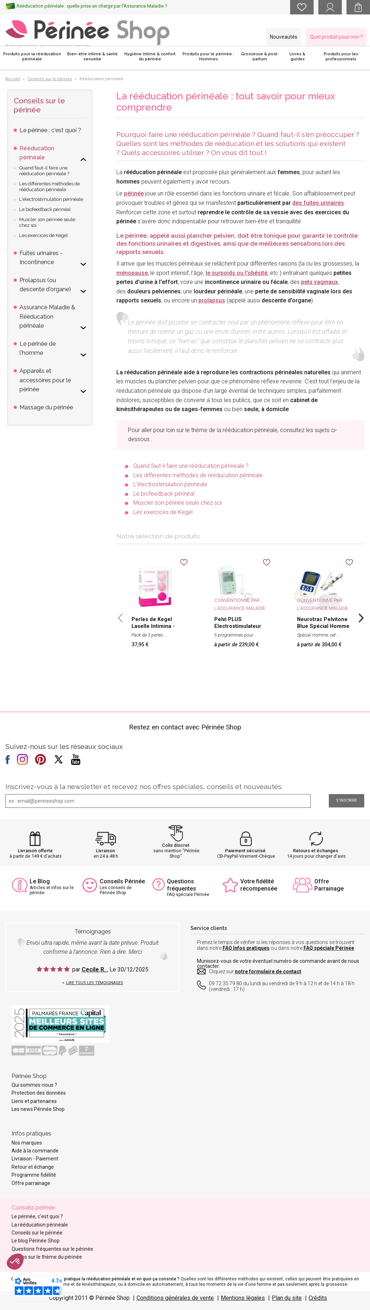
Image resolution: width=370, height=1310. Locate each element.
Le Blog (40, 881)
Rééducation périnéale (37, 153)
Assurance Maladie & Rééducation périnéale (47, 316)
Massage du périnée (46, 407)
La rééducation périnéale (40, 1225)
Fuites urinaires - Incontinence (41, 258)
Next (361, 617)
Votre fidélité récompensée (258, 885)
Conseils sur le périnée (39, 105)
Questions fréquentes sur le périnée (52, 1249)
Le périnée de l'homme (38, 348)
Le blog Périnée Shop (36, 1241)
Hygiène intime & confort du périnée (150, 56)
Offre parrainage (31, 1183)
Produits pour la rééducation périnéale (32, 56)
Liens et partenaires (34, 1101)
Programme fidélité (34, 1175)
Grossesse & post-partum (260, 56)
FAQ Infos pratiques (246, 948)
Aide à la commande (35, 1151)
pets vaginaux (319, 282)
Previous (120, 617)
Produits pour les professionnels (341, 56)
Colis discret (175, 845)
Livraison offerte (35, 850)
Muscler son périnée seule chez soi (177, 502)
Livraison (105, 850)
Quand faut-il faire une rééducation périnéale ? (191, 465)
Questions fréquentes (181, 885)
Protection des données (39, 1093)
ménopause (132, 273)
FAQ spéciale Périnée (329, 948)
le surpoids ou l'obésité (236, 273)
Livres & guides (297, 56)
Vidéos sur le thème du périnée (47, 1257)
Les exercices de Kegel (163, 512)
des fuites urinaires (318, 202)
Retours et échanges (315, 850)
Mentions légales (243, 1297)
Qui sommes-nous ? (34, 1085)
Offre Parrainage (329, 885)
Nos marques (27, 1143)
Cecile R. (94, 969)
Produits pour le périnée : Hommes (208, 56)
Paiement (47, 1159)
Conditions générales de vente (175, 1297)
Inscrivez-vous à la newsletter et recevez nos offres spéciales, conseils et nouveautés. (144, 786)
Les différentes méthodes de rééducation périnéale (198, 475)
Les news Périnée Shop (38, 1109)
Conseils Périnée (122, 881)
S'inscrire (346, 800)
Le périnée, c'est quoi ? (37, 1216)
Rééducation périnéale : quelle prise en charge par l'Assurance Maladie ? (92, 6)
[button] (15, 1261)
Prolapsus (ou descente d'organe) (45, 285)
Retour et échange (33, 1167)
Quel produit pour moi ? (336, 37)
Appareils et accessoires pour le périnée (45, 380)
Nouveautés (283, 37)
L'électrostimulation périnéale (170, 484)
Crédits (318, 1297)
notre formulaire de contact (268, 971)
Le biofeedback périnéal (163, 493)
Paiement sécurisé (245, 850)
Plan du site (287, 1297)
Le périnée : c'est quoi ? (50, 130)
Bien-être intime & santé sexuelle (92, 56)
